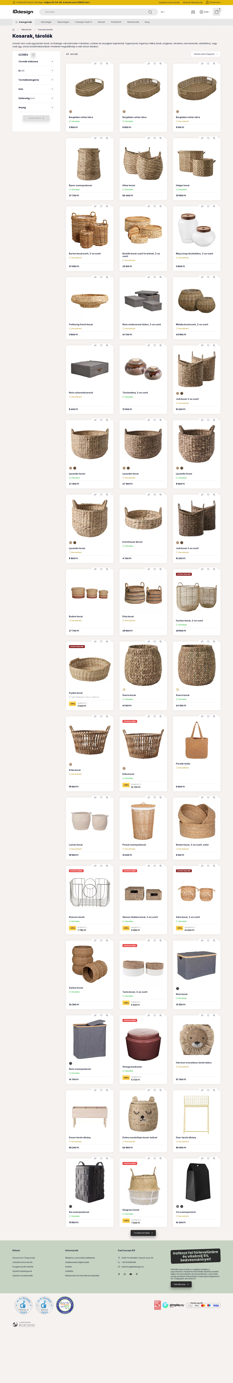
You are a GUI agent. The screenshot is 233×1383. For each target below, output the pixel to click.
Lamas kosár (76, 844)
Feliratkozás (179, 1284)
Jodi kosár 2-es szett (187, 399)
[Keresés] (150, 12)
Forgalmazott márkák (22, 1266)
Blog (147, 22)
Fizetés (68, 1266)
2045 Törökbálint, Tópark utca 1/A (137, 1257)
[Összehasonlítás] (95, 63)
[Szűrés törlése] (33, 55)
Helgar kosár (183, 185)
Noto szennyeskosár (80, 1069)
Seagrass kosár (130, 1210)
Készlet (101, 22)
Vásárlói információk (169, 2)
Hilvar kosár (128, 185)
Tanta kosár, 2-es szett (134, 992)
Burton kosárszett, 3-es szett (85, 253)
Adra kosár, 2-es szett (188, 917)
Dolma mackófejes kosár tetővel (139, 1137)
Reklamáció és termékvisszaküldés (82, 1275)
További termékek (142, 1233)
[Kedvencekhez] (101, 63)
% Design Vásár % (83, 22)
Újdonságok (63, 22)
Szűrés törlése (35, 118)
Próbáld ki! (116, 22)
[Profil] (204, 11)
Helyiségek (46, 22)
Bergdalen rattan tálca (81, 117)
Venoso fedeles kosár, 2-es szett (140, 917)
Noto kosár (182, 994)
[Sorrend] (206, 54)
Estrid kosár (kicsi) (132, 542)
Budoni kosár (76, 616)
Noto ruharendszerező (81, 392)
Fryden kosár (76, 693)
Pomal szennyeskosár (134, 844)
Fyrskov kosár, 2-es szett (189, 620)
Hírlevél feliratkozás (193, 2)
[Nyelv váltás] (162, 12)
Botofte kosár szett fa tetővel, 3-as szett (141, 254)
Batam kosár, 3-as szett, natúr (192, 844)
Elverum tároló (77, 917)
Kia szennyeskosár (79, 1212)
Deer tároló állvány (186, 1137)
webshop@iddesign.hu (132, 1266)
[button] (23, 22)
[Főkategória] (13, 29)
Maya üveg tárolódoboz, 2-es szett (194, 253)
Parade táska (183, 763)
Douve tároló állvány (80, 1137)
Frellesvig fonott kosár (81, 324)
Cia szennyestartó (186, 1212)
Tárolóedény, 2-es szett (135, 392)
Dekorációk (26, 29)
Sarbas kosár (76, 987)
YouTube (131, 1274)
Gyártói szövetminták (22, 1275)
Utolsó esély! (130, 721)
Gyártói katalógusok (22, 1271)
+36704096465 (128, 1262)
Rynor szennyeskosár (80, 185)
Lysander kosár (77, 473)
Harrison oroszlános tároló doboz (194, 1062)
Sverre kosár (129, 695)
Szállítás (69, 1271)
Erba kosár (128, 616)
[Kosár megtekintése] (217, 12)
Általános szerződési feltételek (80, 1257)
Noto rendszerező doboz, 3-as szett (141, 324)
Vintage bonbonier (132, 1066)
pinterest (137, 1274)
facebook (119, 1274)
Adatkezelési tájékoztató (77, 1262)
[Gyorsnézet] (107, 63)
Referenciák (133, 22)
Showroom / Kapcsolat (23, 1257)
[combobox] (98, 12)
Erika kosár (75, 770)
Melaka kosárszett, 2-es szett (192, 324)
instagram (125, 1274)
